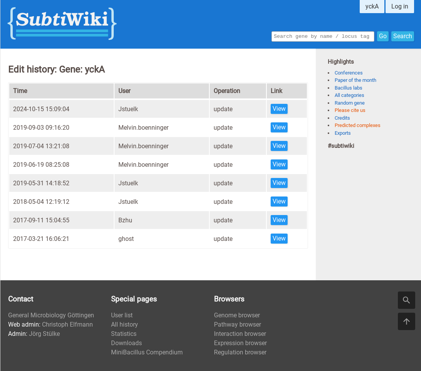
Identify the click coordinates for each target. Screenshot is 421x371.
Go (383, 35)
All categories (349, 95)
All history (124, 324)
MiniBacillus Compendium (147, 352)
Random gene (350, 103)
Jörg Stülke (44, 333)
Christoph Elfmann (67, 324)
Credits (342, 118)
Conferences (349, 73)
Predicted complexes (358, 125)
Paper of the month (355, 80)
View (279, 108)
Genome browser (237, 315)
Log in (399, 6)
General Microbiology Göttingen (51, 315)
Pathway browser (237, 324)
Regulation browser (240, 352)
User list (122, 315)
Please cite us (350, 110)
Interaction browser (240, 333)
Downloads (126, 343)
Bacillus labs (348, 88)
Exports (343, 133)
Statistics (123, 333)
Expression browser (240, 343)
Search (402, 35)
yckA (372, 6)
